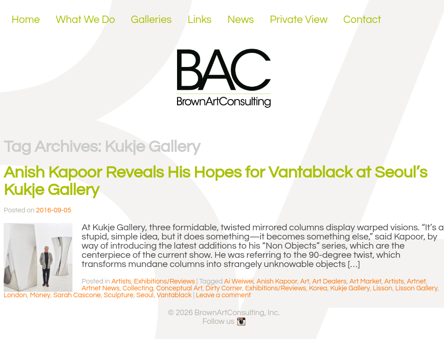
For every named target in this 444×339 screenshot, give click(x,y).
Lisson (382, 288)
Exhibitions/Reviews (164, 281)
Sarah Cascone (77, 295)
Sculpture (118, 295)
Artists (121, 281)
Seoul (145, 295)
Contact (363, 19)
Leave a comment (223, 295)
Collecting (137, 288)
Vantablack (173, 295)
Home (25, 19)
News (241, 19)
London (15, 295)
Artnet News (101, 288)
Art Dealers (329, 281)
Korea (318, 288)
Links (199, 19)
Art (304, 281)
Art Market (366, 281)
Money (40, 295)
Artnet (416, 281)
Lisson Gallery (416, 288)
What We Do (85, 19)
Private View (298, 19)
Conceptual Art (179, 288)
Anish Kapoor (276, 281)
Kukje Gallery (350, 288)
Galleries (151, 19)
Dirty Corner (223, 288)
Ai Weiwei (239, 281)
